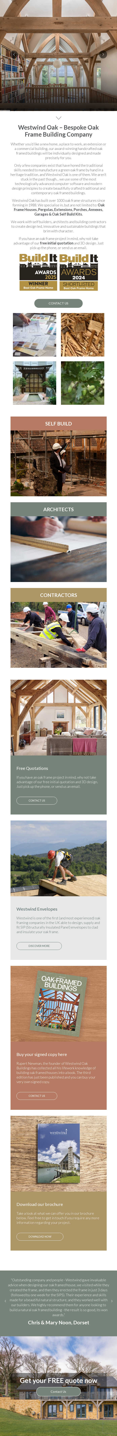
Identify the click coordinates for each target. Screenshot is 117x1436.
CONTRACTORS (58, 595)
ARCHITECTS (58, 509)
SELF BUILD (58, 423)
